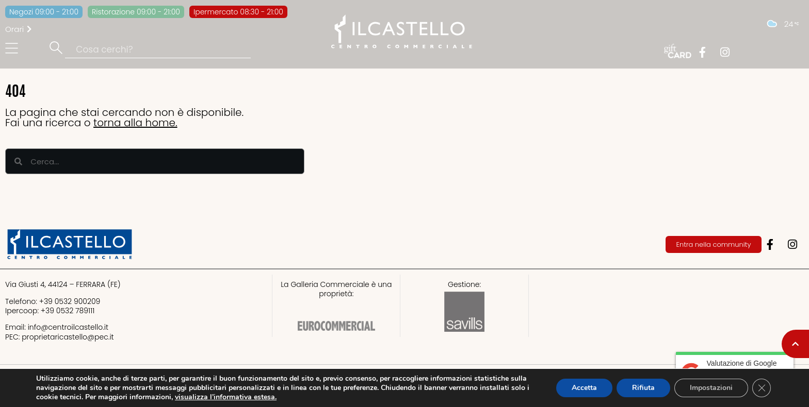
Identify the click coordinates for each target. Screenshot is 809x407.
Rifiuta (643, 388)
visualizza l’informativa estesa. (226, 397)
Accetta (584, 388)
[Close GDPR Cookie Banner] (761, 388)
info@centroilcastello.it (68, 327)
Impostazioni (711, 388)
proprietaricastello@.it (68, 337)
